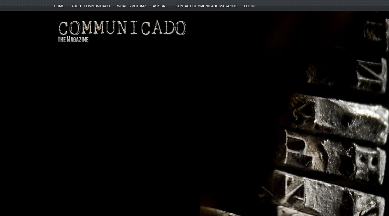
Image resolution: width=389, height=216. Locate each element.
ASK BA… (161, 6)
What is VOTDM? (131, 6)
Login (249, 6)
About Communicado (90, 6)
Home (59, 6)
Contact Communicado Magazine (206, 6)
